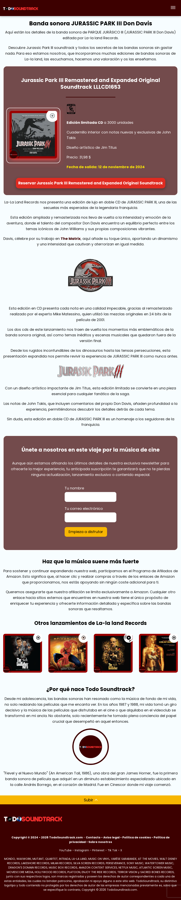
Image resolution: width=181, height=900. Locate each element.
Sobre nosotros (100, 842)
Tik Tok (112, 850)
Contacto (93, 837)
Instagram (82, 850)
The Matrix (71, 238)
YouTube (65, 850)
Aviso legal (111, 837)
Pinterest (98, 850)
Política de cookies (136, 837)
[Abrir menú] (173, 8)
